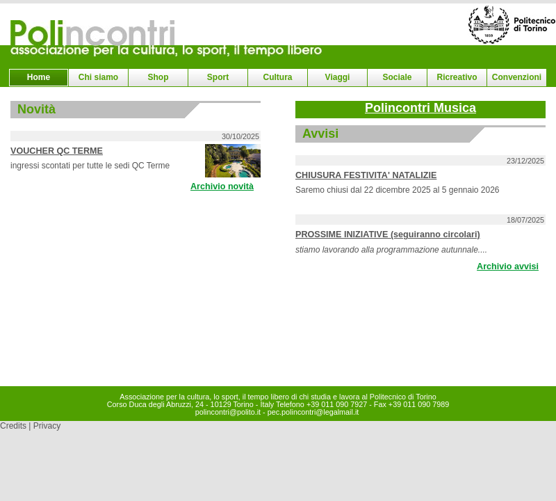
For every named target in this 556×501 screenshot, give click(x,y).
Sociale (396, 77)
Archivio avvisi (508, 266)
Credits (13, 426)
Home (38, 77)
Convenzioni (516, 77)
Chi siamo (98, 77)
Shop (158, 77)
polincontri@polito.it (228, 412)
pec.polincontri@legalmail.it (313, 412)
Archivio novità (222, 186)
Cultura (278, 77)
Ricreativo (456, 77)
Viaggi (337, 77)
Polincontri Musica (420, 108)
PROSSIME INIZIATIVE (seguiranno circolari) (387, 234)
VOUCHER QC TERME (56, 151)
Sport (218, 77)
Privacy (46, 426)
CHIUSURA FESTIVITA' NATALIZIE (365, 175)
